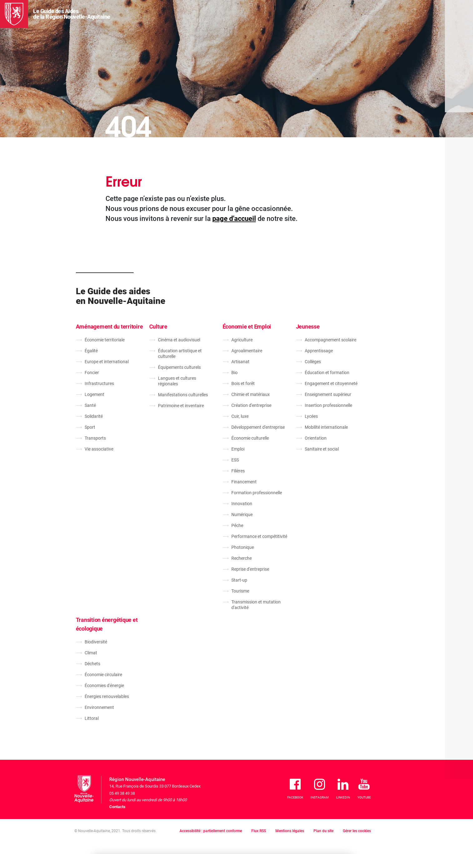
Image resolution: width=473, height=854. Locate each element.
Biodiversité (96, 641)
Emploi (237, 449)
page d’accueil (234, 218)
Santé (90, 405)
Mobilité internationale (326, 427)
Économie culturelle (250, 438)
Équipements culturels (179, 367)
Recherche (241, 558)
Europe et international (107, 361)
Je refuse (294, 820)
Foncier (92, 372)
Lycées (311, 416)
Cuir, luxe (240, 416)
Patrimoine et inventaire (181, 405)
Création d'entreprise (251, 405)
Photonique (242, 547)
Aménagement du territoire (109, 326)
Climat (91, 652)
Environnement (99, 707)
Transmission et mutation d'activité (256, 604)
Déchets (92, 663)
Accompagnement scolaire (330, 339)
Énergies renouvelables (107, 696)
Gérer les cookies (357, 831)
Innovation (241, 503)
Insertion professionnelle (328, 405)
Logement (94, 394)
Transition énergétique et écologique (107, 624)
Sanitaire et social (322, 449)
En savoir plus (199, 828)
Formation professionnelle (256, 492)
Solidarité (94, 416)
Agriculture (242, 339)
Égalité (91, 350)
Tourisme (240, 590)
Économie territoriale (105, 339)
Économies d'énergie (104, 685)
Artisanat (240, 361)
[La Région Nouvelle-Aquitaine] (14, 14)
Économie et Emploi (247, 326)
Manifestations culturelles (183, 394)
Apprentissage (319, 350)
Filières (238, 470)
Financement (244, 481)
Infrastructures (99, 383)
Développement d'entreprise (258, 427)
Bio (234, 372)
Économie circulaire (103, 674)
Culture (158, 326)
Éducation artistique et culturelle (180, 353)
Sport (90, 427)
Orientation (316, 438)
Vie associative (99, 449)
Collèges (313, 361)
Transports (95, 438)
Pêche (237, 525)
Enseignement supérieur (328, 394)
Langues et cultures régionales (177, 381)
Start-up (239, 580)
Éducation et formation (327, 372)
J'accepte (331, 820)
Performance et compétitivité (259, 536)
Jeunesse (308, 326)
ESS (235, 459)
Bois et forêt (243, 383)
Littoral (92, 718)
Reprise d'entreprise (250, 569)
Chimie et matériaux (250, 394)
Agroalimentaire (246, 350)
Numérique (242, 514)
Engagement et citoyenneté (331, 383)
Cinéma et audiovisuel (179, 339)
